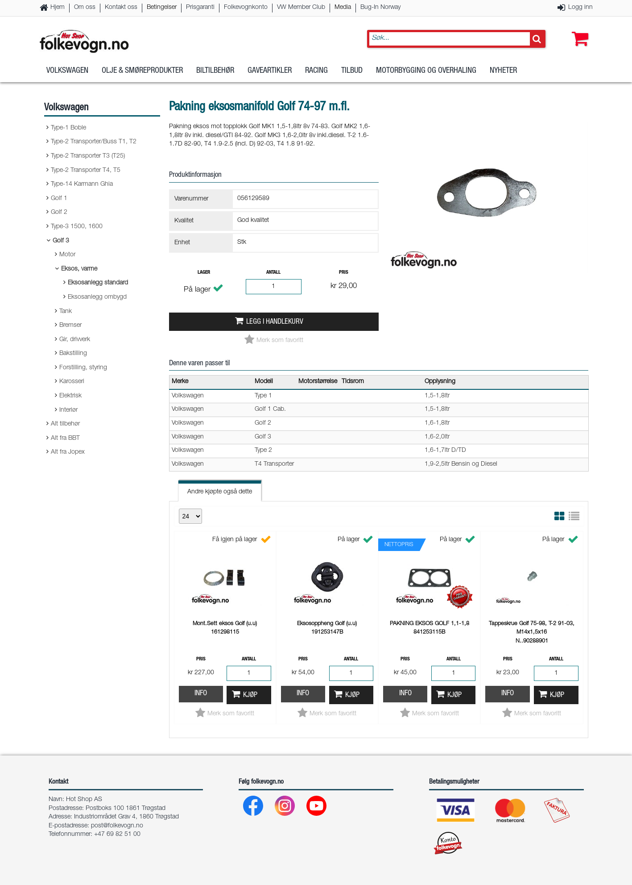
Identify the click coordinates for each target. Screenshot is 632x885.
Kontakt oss (121, 7)
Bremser (70, 325)
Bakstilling (73, 354)
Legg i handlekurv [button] (274, 322)
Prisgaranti (200, 7)
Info (200, 693)
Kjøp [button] (250, 695)
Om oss (84, 7)
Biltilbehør (215, 71)
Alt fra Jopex (68, 452)
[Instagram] (285, 808)
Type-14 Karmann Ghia (82, 184)
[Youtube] (317, 808)
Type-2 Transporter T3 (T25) (88, 156)
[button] (578, 29)
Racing (316, 71)
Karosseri (71, 382)
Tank (65, 312)
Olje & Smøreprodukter (142, 71)
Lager (204, 272)
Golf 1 (59, 199)
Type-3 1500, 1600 (77, 227)
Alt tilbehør (65, 424)
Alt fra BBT (65, 438)
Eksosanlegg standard (98, 283)
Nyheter (503, 71)
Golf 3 (61, 241)
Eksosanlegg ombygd (97, 297)
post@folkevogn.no (117, 826)
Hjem (57, 7)
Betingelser (162, 7)
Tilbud (352, 71)
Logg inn (580, 7)
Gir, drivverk (74, 340)
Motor (67, 255)
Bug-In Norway (380, 7)
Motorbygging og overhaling (426, 71)
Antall (273, 272)
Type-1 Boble (68, 128)
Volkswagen (67, 71)
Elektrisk (70, 396)
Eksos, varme (79, 269)
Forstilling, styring (83, 368)
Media (343, 7)
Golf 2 (59, 212)
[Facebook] (253, 808)
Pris (343, 272)
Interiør (68, 410)
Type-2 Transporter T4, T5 (85, 170)
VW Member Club (301, 7)
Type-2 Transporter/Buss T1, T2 (93, 142)
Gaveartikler (270, 71)
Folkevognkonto (246, 7)
